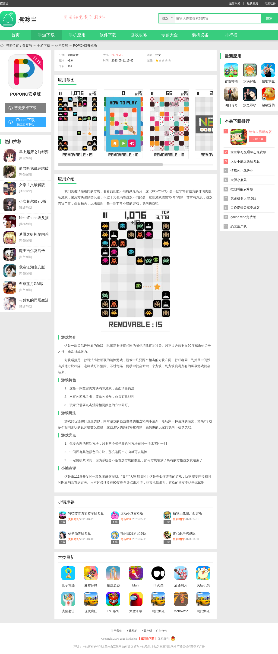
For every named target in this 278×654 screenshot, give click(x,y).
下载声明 (146, 630)
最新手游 (234, 3)
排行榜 (231, 35)
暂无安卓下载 (22, 108)
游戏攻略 (138, 35)
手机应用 (77, 35)
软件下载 (108, 35)
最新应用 (252, 3)
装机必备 (200, 35)
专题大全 (169, 35)
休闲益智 (61, 45)
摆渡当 (27, 45)
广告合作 (161, 630)
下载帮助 (131, 630)
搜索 (269, 18)
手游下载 (46, 35)
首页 (15, 35)
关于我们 (116, 630)
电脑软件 (270, 3)
